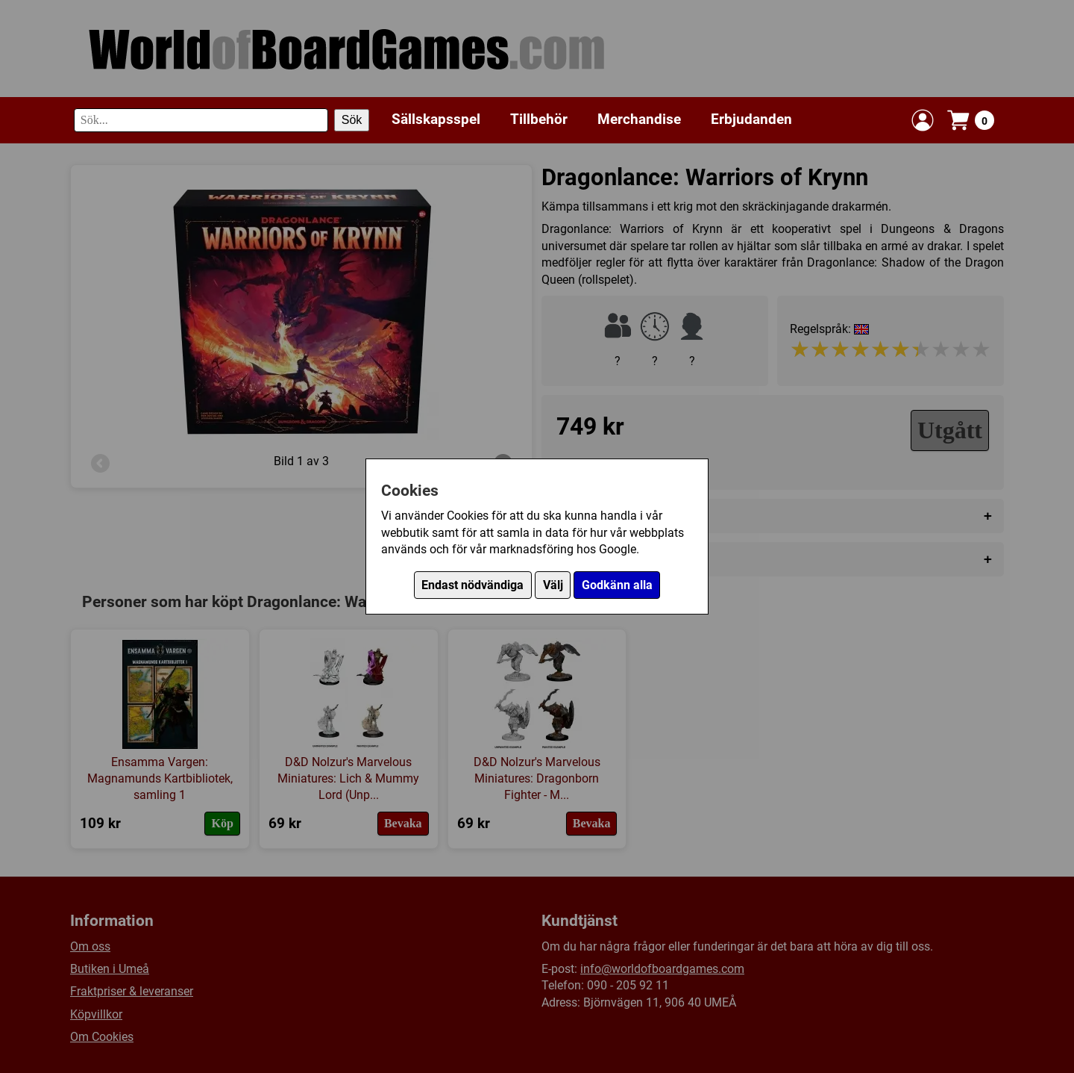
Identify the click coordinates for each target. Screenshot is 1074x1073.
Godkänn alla (617, 585)
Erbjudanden (751, 119)
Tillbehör (539, 119)
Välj (553, 585)
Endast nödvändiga (472, 585)
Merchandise (639, 119)
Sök (352, 119)
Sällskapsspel (436, 119)
